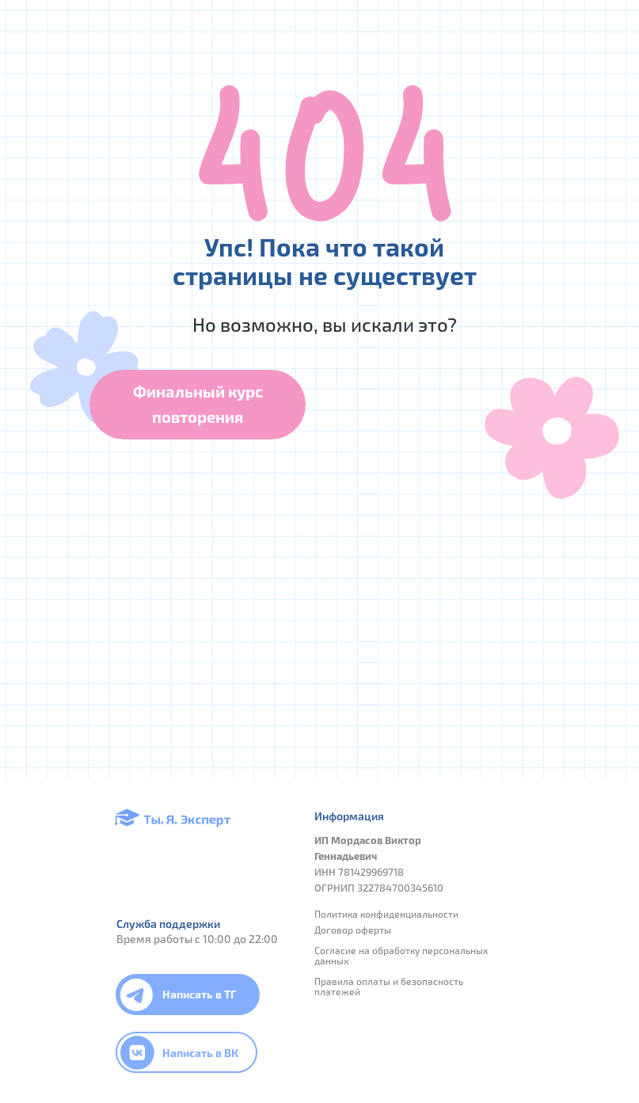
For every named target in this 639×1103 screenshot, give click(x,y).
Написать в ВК (200, 1052)
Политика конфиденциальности (386, 913)
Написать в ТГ (199, 994)
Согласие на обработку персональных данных (401, 955)
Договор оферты (352, 929)
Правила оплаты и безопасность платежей (388, 986)
